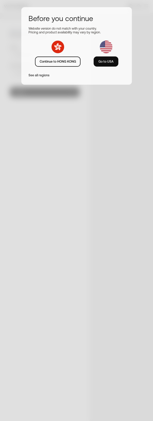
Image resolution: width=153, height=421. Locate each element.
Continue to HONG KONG (58, 61)
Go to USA (106, 61)
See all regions (38, 75)
